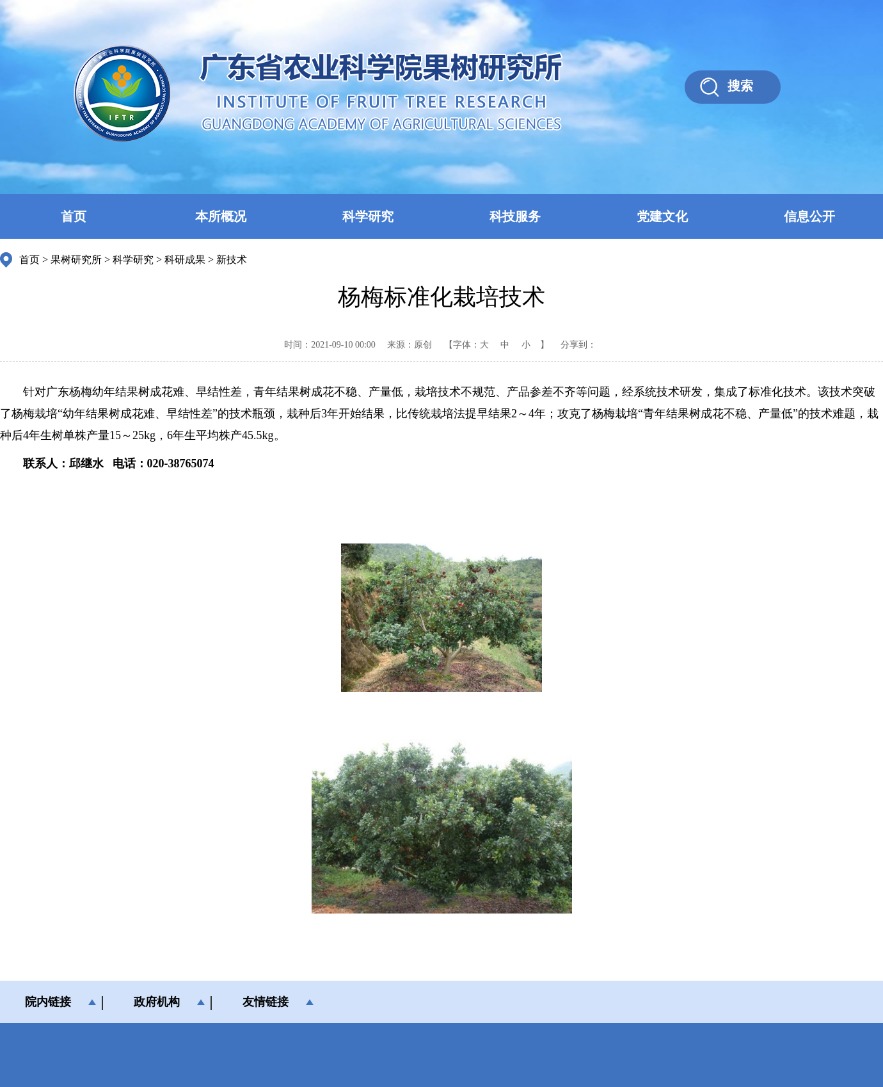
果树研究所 (76, 259)
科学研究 (368, 216)
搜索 (740, 86)
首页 (73, 216)
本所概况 (220, 216)
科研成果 (184, 259)
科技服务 (515, 216)
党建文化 (662, 216)
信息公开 (809, 216)
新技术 (231, 259)
